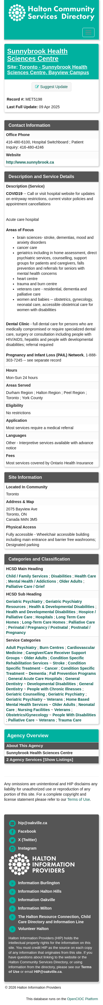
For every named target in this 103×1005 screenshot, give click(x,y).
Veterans (55, 699)
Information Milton (35, 908)
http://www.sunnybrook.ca (30, 162)
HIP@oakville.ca (48, 972)
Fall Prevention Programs (72, 673)
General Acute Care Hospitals (35, 678)
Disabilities (61, 576)
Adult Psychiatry (21, 647)
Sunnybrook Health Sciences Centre (37, 54)
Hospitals (44, 617)
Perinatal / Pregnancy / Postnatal (38, 627)
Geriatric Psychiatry (24, 601)
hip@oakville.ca (32, 823)
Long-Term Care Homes (43, 622)
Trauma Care (70, 720)
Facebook (27, 831)
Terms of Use (78, 799)
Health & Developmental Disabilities (61, 606)
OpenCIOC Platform (82, 999)
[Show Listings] (58, 759)
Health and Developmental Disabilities (41, 612)
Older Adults (70, 581)
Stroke (59, 663)
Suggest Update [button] (51, 87)
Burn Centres (52, 647)
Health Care (85, 576)
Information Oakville (36, 900)
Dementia (37, 673)
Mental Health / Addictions (32, 581)
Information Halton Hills (40, 891)
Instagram (27, 848)
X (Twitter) (27, 840)
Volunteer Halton (33, 928)
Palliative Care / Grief (25, 586)
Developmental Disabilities (51, 684)
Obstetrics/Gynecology (27, 715)
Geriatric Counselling (25, 694)
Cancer (50, 668)
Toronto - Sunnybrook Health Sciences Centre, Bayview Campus (48, 69)
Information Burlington (39, 883)
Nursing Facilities (34, 710)
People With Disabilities (74, 715)
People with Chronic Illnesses (54, 689)
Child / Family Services (27, 576)
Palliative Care (82, 622)
